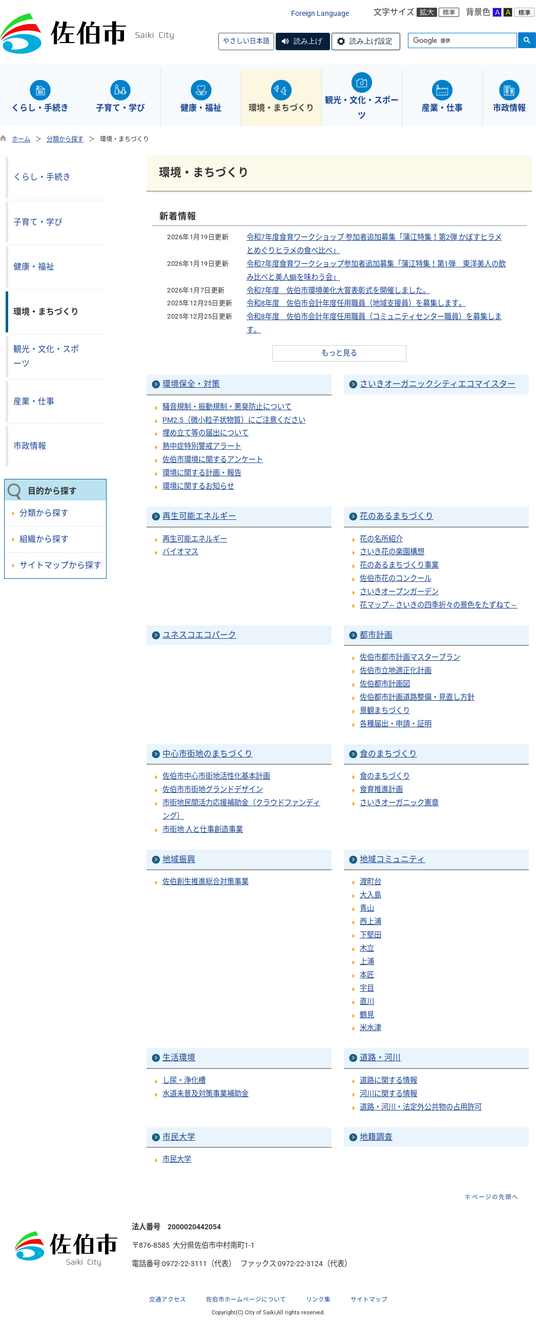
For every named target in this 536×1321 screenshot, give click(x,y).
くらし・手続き (42, 177)
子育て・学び (38, 222)
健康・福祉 (33, 266)
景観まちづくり (385, 710)
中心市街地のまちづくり (207, 754)
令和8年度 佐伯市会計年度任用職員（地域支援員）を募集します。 (356, 303)
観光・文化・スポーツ (46, 356)
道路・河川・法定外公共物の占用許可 (421, 1107)
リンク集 (318, 1299)
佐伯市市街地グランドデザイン (212, 789)
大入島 (370, 895)
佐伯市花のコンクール (395, 578)
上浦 (367, 961)
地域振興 (178, 859)
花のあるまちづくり (397, 516)
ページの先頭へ (495, 1197)
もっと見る (339, 353)
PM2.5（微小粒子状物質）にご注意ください (233, 420)
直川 (367, 1001)
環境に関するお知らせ (198, 486)
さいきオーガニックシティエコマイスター (438, 384)
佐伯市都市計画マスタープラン (410, 657)
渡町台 (370, 881)
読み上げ (308, 41)
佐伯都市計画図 (385, 684)
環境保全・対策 (191, 384)
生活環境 (178, 1057)
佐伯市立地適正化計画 (395, 670)
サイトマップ (369, 1299)
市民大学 (178, 1137)
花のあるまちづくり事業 (399, 565)
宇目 (367, 988)
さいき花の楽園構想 (392, 552)
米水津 (370, 1027)
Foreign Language (320, 13)
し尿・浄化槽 (183, 1080)
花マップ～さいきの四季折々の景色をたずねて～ (439, 605)
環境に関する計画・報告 (201, 473)
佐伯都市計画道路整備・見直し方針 (417, 697)
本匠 (367, 975)
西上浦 (370, 921)
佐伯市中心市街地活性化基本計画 (216, 776)
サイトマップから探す (60, 565)
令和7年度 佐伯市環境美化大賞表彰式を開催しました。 (338, 290)
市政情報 (29, 446)
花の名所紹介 (381, 539)
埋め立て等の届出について (205, 433)
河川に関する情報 (388, 1093)
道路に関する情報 (388, 1080)
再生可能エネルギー (199, 516)
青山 (367, 908)
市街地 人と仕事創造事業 (202, 829)
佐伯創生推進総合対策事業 (205, 881)
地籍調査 (376, 1137)
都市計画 (376, 635)
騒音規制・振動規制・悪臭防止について (227, 407)
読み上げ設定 (371, 41)
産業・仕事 (33, 401)
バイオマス (180, 552)
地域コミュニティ (392, 859)
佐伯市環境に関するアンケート (212, 459)
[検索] (461, 41)
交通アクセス (167, 1299)
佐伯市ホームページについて (246, 1299)
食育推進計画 (381, 789)
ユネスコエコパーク (199, 635)
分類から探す (65, 139)
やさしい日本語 (246, 41)
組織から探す (44, 539)
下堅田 (370, 935)
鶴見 (367, 1015)
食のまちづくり (388, 754)
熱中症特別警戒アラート (201, 446)
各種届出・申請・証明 (395, 724)
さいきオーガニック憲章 (399, 803)
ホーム (21, 139)
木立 (367, 948)
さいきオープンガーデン (399, 592)
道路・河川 (380, 1057)
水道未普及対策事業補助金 (205, 1093)
